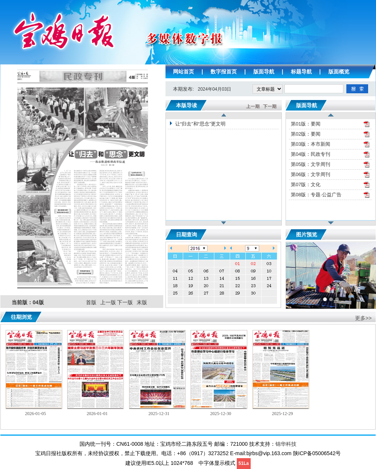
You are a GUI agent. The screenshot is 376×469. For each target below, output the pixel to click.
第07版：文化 (305, 184)
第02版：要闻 (305, 134)
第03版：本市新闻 (310, 144)
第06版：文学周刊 (310, 174)
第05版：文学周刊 (310, 164)
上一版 (108, 302)
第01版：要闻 (305, 124)
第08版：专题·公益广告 (316, 194)
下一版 (125, 302)
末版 (142, 302)
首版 (91, 302)
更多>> (363, 318)
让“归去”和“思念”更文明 (200, 124)
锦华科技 (285, 444)
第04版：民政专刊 (310, 154)
